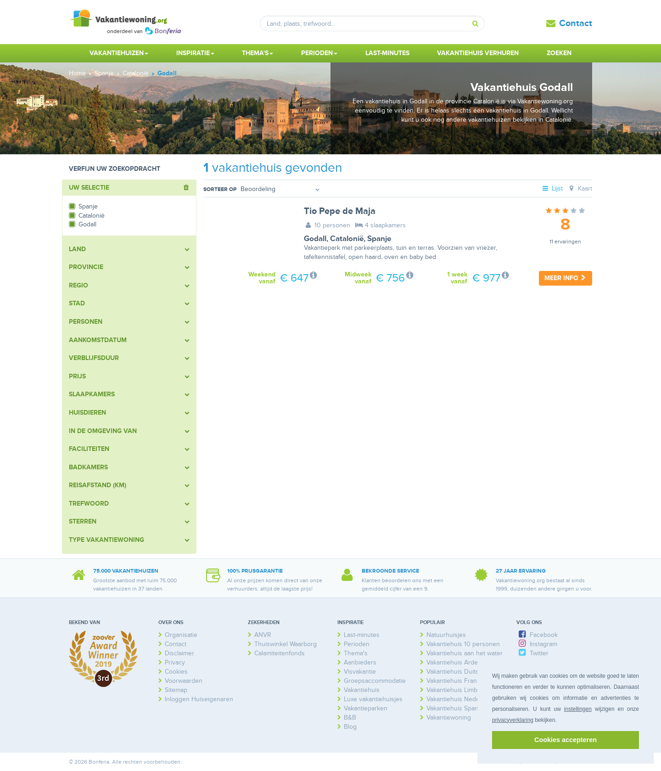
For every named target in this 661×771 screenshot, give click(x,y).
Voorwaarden (183, 681)
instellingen (578, 709)
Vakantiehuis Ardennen (459, 662)
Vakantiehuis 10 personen (463, 644)
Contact (575, 23)
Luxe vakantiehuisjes (373, 699)
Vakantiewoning (448, 717)
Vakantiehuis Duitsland (458, 671)
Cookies (176, 671)
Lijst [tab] (552, 188)
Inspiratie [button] (195, 53)
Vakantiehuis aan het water (464, 653)
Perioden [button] (319, 53)
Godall (315, 238)
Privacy (175, 662)
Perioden (357, 644)
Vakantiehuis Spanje (454, 708)
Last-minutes (387, 53)
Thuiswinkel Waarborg (285, 644)
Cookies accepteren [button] (565, 739)
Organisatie (181, 635)
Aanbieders (360, 662)
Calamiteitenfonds (279, 653)
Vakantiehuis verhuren (478, 53)
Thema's (356, 653)
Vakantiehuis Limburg (456, 690)
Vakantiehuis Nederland (460, 699)
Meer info (565, 278)
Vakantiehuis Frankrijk (457, 681)
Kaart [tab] (579, 188)
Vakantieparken (365, 708)
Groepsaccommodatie (375, 681)
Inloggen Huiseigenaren (199, 699)
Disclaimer (179, 653)
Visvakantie (360, 671)
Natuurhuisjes (446, 635)
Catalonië (347, 238)
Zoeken (559, 53)
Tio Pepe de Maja (339, 211)
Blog (350, 727)
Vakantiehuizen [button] (119, 53)
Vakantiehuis (362, 690)
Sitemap (176, 690)
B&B (350, 717)
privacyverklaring (512, 720)
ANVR (262, 635)
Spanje (379, 238)
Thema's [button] (257, 53)
